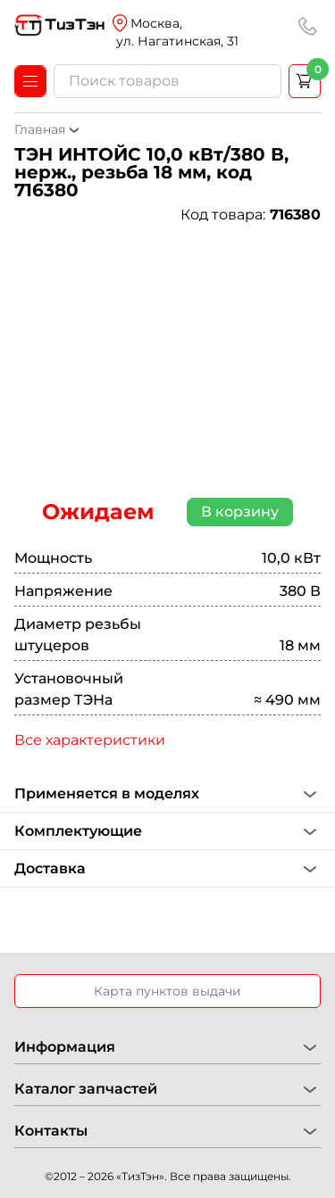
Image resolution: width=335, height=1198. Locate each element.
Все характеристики (89, 739)
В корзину (240, 511)
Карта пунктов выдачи (167, 991)
